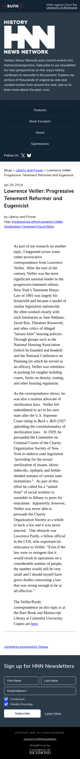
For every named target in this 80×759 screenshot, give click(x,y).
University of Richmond (61, 7)
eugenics (47, 221)
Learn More (53, 713)
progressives (21, 221)
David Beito (45, 226)
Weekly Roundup (21, 704)
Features (40, 110)
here (34, 624)
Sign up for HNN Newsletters (40, 738)
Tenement (29, 226)
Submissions (40, 144)
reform (36, 221)
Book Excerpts (40, 121)
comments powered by (26, 647)
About (40, 132)
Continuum (17, 699)
